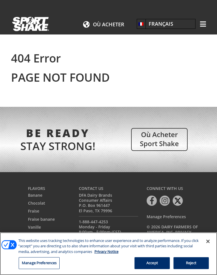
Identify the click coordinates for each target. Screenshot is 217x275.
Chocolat (36, 203)
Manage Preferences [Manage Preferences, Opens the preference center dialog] (39, 262)
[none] (166, 24)
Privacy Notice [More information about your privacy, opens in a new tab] (106, 251)
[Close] (208, 241)
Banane (35, 195)
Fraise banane (41, 219)
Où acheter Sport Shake (159, 139)
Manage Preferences (166, 217)
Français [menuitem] (161, 23)
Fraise (33, 211)
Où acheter (108, 24)
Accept (152, 262)
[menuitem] (166, 24)
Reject (191, 262)
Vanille (34, 227)
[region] (108, 253)
